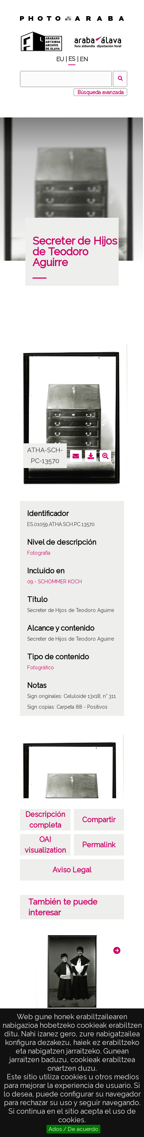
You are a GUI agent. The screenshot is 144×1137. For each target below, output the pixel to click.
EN (84, 59)
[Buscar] (65, 79)
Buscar (120, 79)
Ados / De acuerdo (73, 1129)
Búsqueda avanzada (101, 92)
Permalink (98, 844)
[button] (116, 950)
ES (71, 59)
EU (60, 59)
